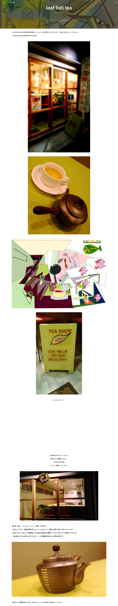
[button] (116, 2)
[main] (59, 14)
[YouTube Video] (59, 428)
